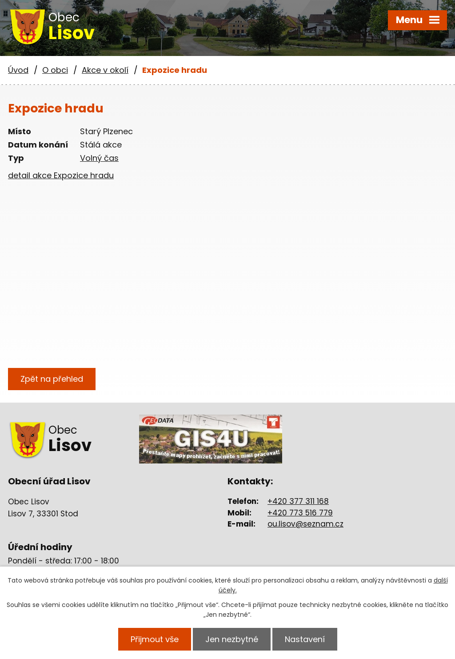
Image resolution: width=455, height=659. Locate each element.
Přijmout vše (155, 639)
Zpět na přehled (51, 378)
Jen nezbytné (231, 639)
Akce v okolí (105, 70)
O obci (55, 70)
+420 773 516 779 (300, 512)
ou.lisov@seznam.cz (305, 524)
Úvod (18, 70)
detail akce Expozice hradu (61, 175)
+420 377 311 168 (298, 501)
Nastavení (305, 639)
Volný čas (99, 158)
